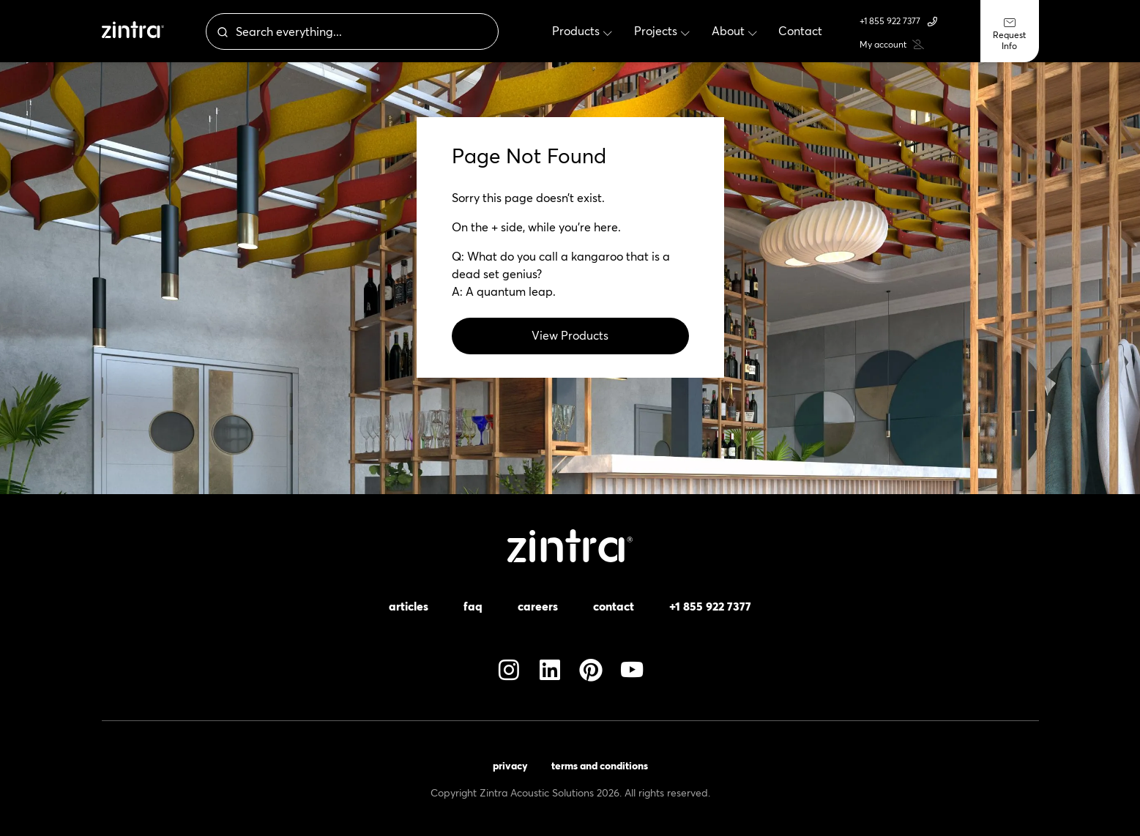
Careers (538, 606)
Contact (613, 606)
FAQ (473, 606)
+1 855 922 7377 (899, 21)
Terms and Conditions (599, 765)
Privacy (510, 765)
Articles (408, 606)
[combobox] (384, 31)
